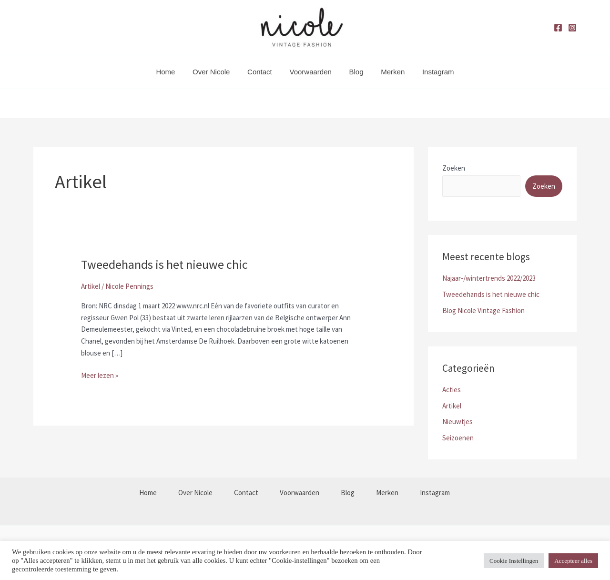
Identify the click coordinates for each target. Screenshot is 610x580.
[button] (305, 103)
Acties (451, 389)
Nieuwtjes (457, 421)
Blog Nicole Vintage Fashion (483, 310)
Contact (263, 72)
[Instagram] (572, 27)
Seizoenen (458, 437)
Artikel (90, 286)
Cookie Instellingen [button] (513, 560)
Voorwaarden (310, 72)
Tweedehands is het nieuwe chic (164, 264)
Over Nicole (217, 72)
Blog (353, 72)
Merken (386, 72)
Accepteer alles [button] (573, 560)
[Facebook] (558, 27)
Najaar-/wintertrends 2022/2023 (489, 278)
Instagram (429, 72)
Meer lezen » (99, 375)
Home (174, 72)
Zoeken (453, 168)
